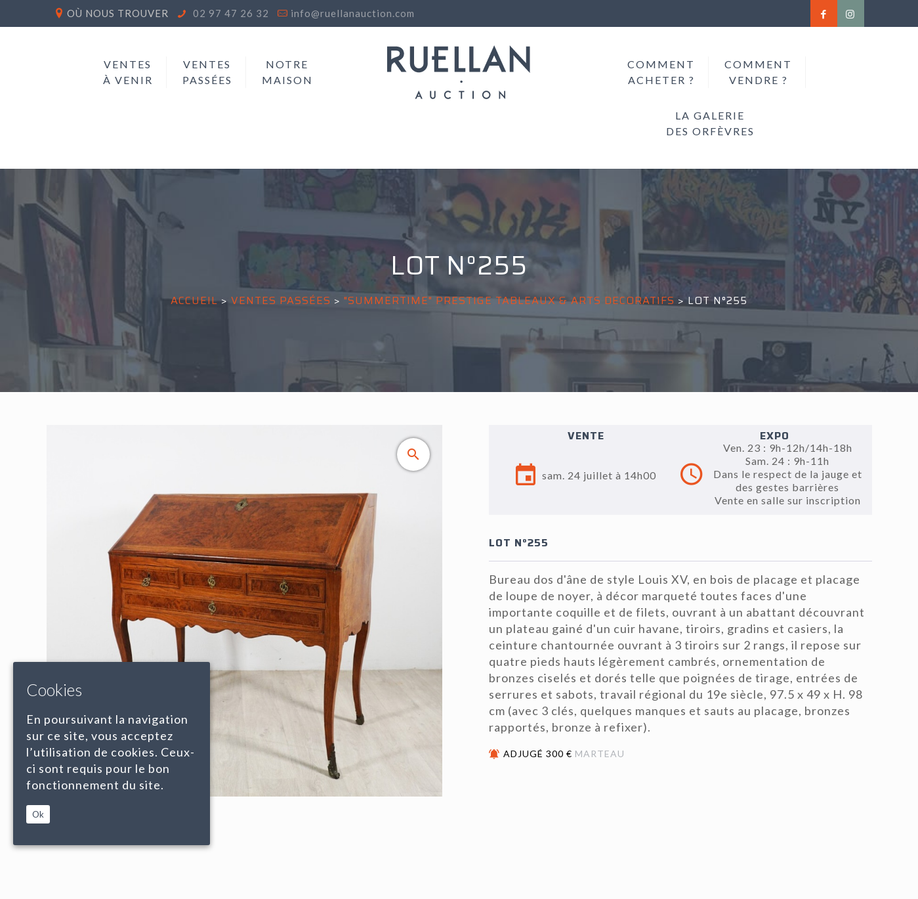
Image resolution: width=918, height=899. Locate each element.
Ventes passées (281, 300)
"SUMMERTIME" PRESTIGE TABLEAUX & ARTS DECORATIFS (509, 300)
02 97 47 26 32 (229, 13)
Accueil (194, 300)
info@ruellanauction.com (353, 13)
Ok (38, 814)
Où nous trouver (118, 13)
